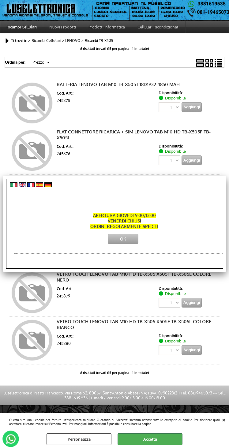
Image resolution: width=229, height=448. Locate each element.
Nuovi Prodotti (62, 26)
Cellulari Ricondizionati (158, 26)
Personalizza (79, 439)
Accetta (150, 439)
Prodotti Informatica (106, 26)
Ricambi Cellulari (21, 26)
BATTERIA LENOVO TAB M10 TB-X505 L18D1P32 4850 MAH (118, 84)
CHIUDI (223, 419)
